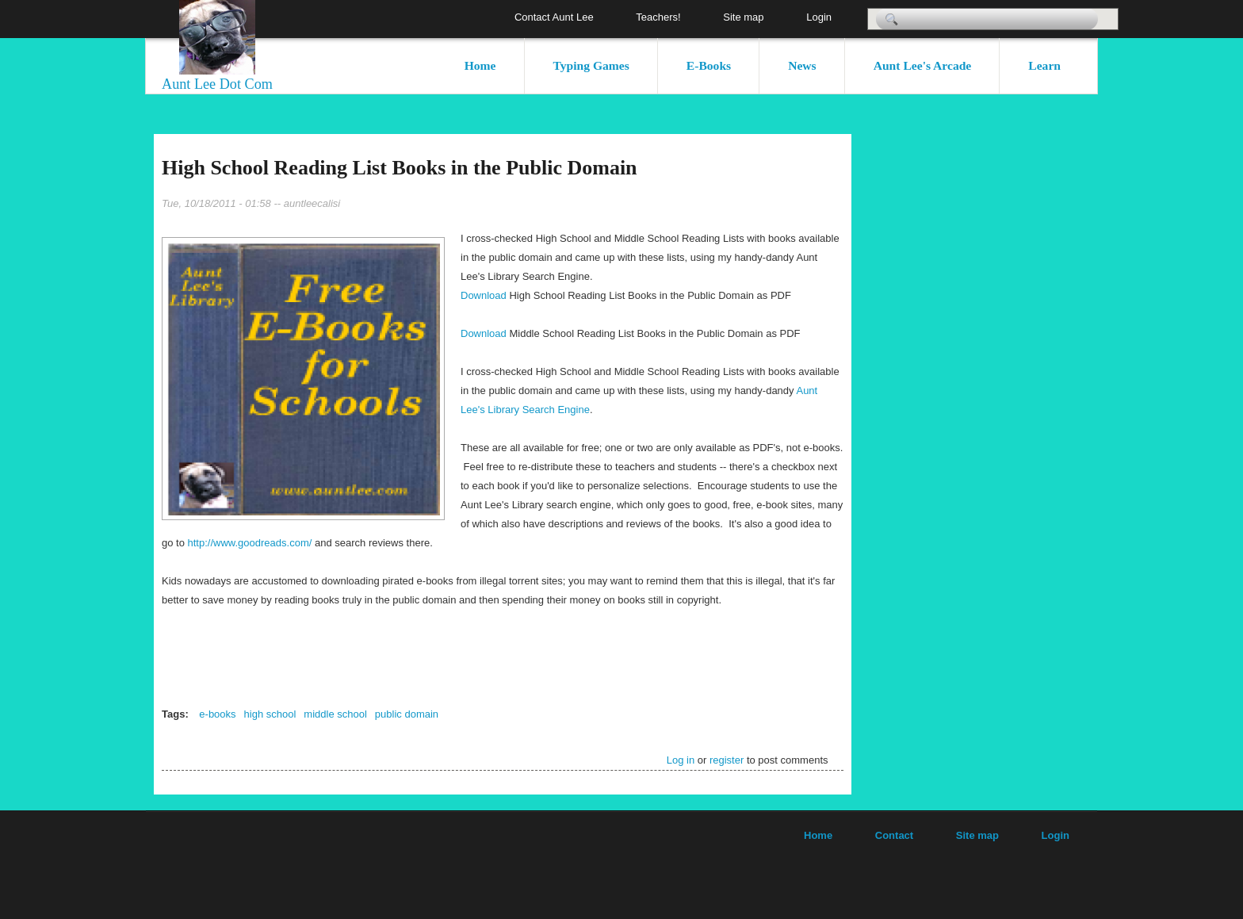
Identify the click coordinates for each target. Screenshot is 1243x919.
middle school (335, 714)
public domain (406, 714)
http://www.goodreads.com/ (250, 543)
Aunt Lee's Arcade (923, 65)
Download (485, 295)
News (802, 65)
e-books (217, 714)
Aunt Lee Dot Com (217, 84)
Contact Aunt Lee (554, 17)
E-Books (709, 65)
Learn (1044, 65)
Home (480, 65)
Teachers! (658, 17)
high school (270, 714)
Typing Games (591, 65)
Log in (680, 760)
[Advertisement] (1041, 372)
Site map (743, 17)
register (726, 760)
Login (819, 17)
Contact (894, 835)
